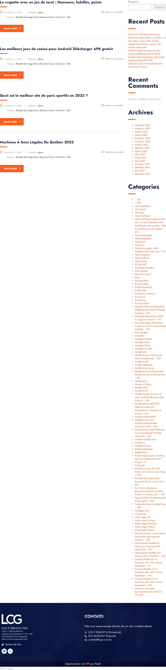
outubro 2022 (141, 144)
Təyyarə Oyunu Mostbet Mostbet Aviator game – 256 (150, 499)
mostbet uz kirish (143, 445)
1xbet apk (139, 212)
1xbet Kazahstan (142, 254)
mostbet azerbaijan (144, 364)
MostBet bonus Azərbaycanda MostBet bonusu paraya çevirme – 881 (150, 374)
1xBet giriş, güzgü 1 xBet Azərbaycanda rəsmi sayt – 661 (150, 250)
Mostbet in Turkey (143, 384)
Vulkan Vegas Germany (146, 523)
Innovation (139, 335)
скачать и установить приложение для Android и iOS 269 (148, 591)
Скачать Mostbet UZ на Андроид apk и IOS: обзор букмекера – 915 (148, 572)
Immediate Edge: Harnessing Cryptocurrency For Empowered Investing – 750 (150, 326)
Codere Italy (140, 290)
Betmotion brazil (142, 274)
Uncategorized (142, 510)
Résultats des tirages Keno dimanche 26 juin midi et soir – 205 (150, 481)
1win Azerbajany (143, 206)
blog (137, 277)
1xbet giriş (140, 245)
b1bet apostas (141, 270)
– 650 (138, 202)
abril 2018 (140, 170)
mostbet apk (140, 351)
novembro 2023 (142, 128)
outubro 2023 (141, 131)
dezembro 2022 (142, 138)
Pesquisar (133, 1)
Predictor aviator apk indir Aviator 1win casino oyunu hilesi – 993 (150, 472)
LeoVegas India (142, 342)
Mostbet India (141, 387)
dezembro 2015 (142, 173)
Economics (140, 296)
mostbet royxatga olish (145, 439)
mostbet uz (140, 442)
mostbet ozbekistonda (145, 416)
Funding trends (142, 303)
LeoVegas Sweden (143, 348)
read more (12, 28)
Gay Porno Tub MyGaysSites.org (144, 34)
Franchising (140, 300)
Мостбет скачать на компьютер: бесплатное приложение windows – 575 (150, 536)
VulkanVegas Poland (144, 530)
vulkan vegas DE (142, 517)
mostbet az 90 (141, 361)
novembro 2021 (142, 164)
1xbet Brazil (140, 241)
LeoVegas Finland (143, 339)
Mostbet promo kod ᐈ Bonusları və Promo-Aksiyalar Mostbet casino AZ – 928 (150, 433)
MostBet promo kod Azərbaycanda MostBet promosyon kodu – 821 (146, 423)
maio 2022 (140, 160)
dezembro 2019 (142, 167)
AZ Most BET (141, 264)
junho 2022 (140, 157)
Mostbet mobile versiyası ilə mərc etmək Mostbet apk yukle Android (144, 52)
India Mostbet (141, 332)
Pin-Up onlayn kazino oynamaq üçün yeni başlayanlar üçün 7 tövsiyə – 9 (149, 459)
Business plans (142, 280)
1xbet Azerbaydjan (143, 235)
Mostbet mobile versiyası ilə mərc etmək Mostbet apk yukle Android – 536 (149, 397)
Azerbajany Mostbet (144, 267)
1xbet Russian (141, 261)
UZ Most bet (140, 513)
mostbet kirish (141, 390)
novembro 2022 (142, 141)
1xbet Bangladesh (143, 238)
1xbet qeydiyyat (142, 258)
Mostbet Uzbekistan (144, 449)
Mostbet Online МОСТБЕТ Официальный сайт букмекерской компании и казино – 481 (148, 408)
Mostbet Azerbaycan (144, 368)
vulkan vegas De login (145, 520)
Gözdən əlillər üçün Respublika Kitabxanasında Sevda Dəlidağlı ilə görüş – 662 (150, 310)
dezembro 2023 (142, 125)
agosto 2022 (141, 151)
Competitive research (145, 293)
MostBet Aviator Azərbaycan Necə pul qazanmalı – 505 (148, 356)
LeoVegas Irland (142, 345)
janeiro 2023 (141, 135)
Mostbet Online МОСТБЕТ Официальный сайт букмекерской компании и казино (145, 63)
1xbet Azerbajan (142, 215)
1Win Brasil (140, 209)
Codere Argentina (143, 287)
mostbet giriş (141, 381)
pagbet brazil (141, 452)
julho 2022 (140, 154)
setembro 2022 (142, 148)
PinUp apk (140, 465)
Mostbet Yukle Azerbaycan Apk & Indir (146, 57)
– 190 (138, 199)
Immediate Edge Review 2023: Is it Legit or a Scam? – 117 (149, 318)
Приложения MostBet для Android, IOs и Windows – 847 (150, 554)
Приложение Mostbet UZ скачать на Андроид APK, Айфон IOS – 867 (148, 546)
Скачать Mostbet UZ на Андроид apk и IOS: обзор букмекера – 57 (148, 562)
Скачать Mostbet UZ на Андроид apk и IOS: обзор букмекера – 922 (148, 582)
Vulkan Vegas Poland (145, 526)
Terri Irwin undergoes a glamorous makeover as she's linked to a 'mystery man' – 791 (150, 491)
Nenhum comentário (112, 12)
